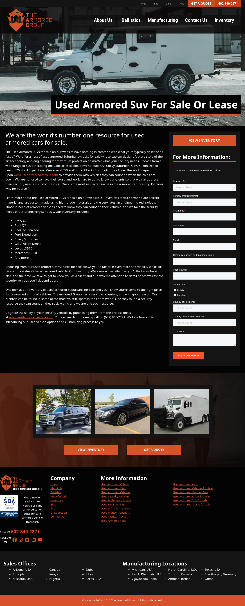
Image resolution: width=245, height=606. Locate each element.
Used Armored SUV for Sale (190, 500)
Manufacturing (163, 20)
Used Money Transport (115, 512)
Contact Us (196, 20)
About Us (103, 20)
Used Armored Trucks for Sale (192, 504)
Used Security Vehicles (115, 496)
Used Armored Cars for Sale (190, 492)
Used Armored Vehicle (115, 484)
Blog (155, 3)
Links (168, 3)
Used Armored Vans (113, 520)
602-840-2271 (228, 3)
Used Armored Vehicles (115, 492)
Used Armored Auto (185, 484)
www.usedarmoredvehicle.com (36, 175)
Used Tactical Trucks (113, 516)
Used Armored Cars (113, 488)
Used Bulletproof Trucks (116, 500)
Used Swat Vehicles (113, 504)
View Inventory (204, 140)
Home (143, 3)
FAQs (181, 3)
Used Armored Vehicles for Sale (193, 488)
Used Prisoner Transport (116, 508)
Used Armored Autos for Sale (191, 496)
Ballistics (131, 20)
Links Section (58, 512)
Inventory (224, 20)
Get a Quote (201, 3)
